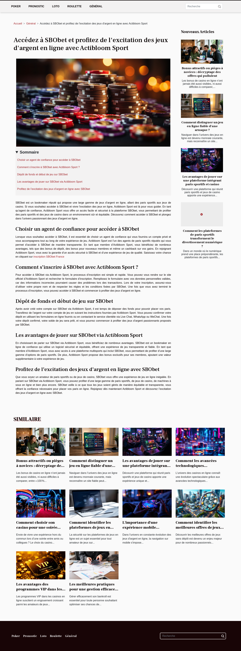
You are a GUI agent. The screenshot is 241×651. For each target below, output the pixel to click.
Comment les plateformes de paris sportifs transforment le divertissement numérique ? (202, 238)
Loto (55, 6)
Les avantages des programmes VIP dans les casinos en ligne (39, 589)
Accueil (18, 23)
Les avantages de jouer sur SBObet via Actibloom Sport (49, 181)
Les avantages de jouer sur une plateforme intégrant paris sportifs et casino (202, 180)
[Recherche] (204, 6)
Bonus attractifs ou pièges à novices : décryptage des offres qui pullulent (202, 72)
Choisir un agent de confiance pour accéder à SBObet (48, 159)
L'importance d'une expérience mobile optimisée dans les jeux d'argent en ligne (143, 530)
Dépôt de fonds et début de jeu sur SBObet (42, 174)
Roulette (74, 6)
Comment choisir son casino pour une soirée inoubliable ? (36, 527)
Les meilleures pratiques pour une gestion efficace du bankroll (92, 589)
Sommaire (29, 152)
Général (95, 6)
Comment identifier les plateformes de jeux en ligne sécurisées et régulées (90, 530)
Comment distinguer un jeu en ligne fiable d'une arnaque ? (202, 126)
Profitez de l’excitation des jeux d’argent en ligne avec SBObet (53, 189)
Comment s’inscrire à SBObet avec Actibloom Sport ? (48, 167)
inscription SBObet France (49, 256)
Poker (16, 6)
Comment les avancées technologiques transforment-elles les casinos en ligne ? (196, 468)
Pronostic (36, 6)
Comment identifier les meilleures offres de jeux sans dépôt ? (198, 527)
